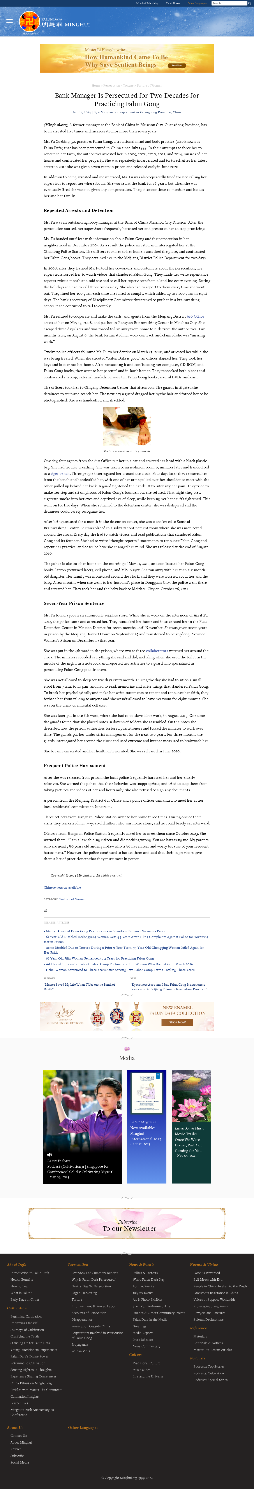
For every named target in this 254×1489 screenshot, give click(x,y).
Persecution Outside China (91, 1326)
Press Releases (143, 1339)
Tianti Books (173, 3)
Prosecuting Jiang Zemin (211, 1306)
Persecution (111, 85)
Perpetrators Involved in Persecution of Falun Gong (97, 1335)
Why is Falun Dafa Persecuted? (94, 1279)
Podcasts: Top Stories (209, 1366)
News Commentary (146, 1346)
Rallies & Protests (145, 1272)
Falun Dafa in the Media (150, 1319)
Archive (16, 1449)
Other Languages (197, 3)
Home (96, 85)
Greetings (139, 1326)
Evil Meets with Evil (208, 1279)
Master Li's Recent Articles (213, 1349)
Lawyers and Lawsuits (209, 1312)
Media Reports (143, 1332)
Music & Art (141, 1369)
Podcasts (197, 1358)
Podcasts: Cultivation (209, 1373)
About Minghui (21, 1442)
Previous (49, 978)
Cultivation (17, 1308)
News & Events (142, 1264)
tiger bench (60, 473)
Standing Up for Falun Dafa (30, 1343)
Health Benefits (22, 1279)
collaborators (157, 650)
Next (133, 978)
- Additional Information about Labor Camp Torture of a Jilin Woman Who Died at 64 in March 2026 (118, 964)
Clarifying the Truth (25, 1336)
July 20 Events (143, 1292)
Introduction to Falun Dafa (30, 1272)
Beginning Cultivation (26, 1316)
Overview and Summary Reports (95, 1272)
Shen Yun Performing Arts (151, 1306)
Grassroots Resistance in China (216, 1292)
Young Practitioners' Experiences (34, 1349)
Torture (128, 85)
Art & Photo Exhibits (147, 1299)
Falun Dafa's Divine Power (29, 1356)
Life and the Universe (148, 1376)
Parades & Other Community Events (159, 1312)
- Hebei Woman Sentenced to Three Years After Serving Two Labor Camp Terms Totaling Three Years (119, 969)
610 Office (195, 316)
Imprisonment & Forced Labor (94, 1306)
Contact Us (19, 1435)
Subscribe (18, 1455)
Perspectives (19, 1403)
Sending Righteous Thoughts (31, 1369)
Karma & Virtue (204, 1264)
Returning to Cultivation (28, 1363)
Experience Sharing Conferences (34, 1376)
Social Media (20, 1462)
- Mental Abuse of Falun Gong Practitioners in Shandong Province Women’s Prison (105, 931)
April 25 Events (143, 1286)
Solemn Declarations (208, 1319)
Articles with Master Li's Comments (36, 1389)
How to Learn (20, 1286)
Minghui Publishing (147, 3)
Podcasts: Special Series (211, 1379)
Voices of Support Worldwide (214, 1299)
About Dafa (16, 1264)
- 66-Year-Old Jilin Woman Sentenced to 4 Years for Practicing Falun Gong (99, 958)
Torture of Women (149, 85)
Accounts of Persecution (89, 1312)
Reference (198, 1328)
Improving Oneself (24, 1323)
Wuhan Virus (81, 1351)
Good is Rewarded (207, 1272)
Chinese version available (62, 887)
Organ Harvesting (84, 1292)
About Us (15, 1427)
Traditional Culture (146, 1363)
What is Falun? (21, 1292)
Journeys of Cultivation (27, 1329)
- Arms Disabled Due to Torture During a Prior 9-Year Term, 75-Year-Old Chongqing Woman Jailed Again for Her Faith (124, 950)
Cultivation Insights (25, 1396)
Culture (136, 1354)
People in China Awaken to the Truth (220, 1286)
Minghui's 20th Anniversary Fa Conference (32, 1412)
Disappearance (82, 1319)
